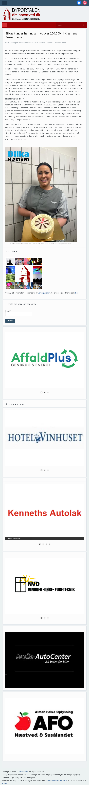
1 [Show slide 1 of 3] (41, 392)
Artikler (4, 783)
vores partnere (44, 293)
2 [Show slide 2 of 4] (43, 544)
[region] (44, 364)
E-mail (8, 311)
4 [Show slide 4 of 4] (49, 544)
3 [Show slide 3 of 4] (46, 544)
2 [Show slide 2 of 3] (44, 392)
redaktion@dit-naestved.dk (57, 780)
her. (76, 293)
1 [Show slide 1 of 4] (39, 544)
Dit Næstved (23, 772)
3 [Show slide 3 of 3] (48, 392)
